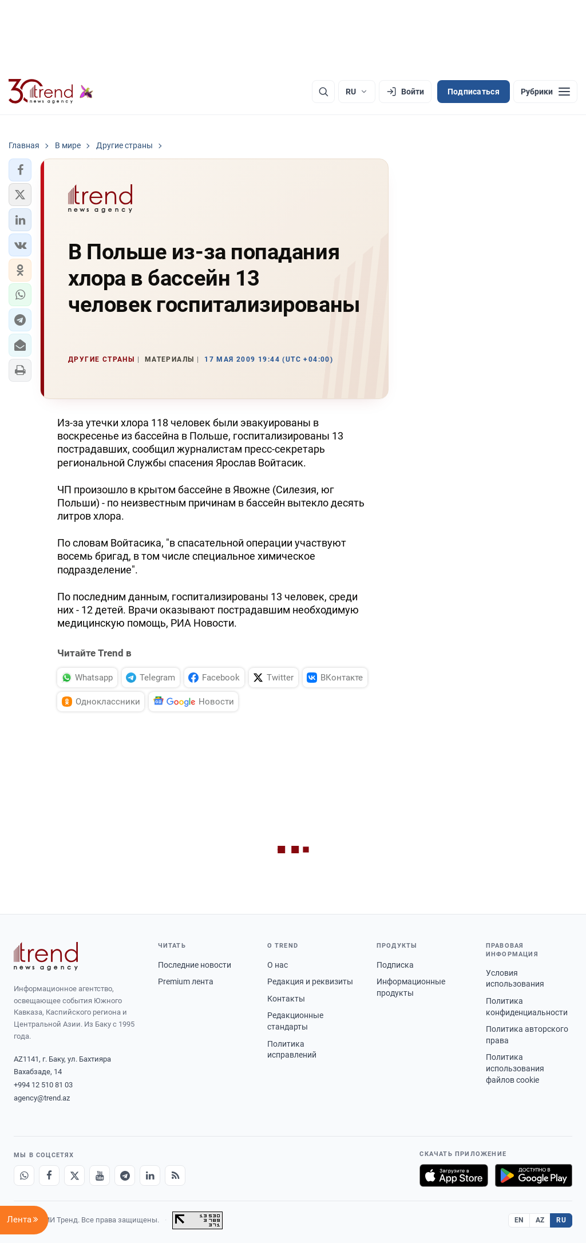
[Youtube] (99, 1175)
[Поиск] (323, 91)
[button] (20, 170)
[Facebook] (49, 1175)
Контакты (286, 998)
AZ (540, 1220)
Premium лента (185, 981)
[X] (74, 1175)
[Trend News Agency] (46, 956)
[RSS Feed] (175, 1175)
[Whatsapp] (24, 1175)
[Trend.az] (51, 91)
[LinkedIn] (150, 1175)
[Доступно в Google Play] (533, 1175)
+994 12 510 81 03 (43, 1084)
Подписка (395, 964)
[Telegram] (124, 1175)
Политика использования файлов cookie (515, 1068)
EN (519, 1220)
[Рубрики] (545, 91)
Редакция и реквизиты (310, 981)
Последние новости (194, 964)
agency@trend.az (42, 1098)
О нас (277, 964)
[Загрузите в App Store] (453, 1175)
